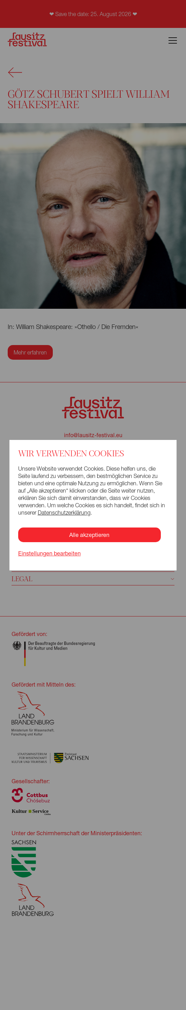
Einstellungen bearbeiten (49, 553)
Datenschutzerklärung (64, 512)
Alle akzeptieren (89, 534)
